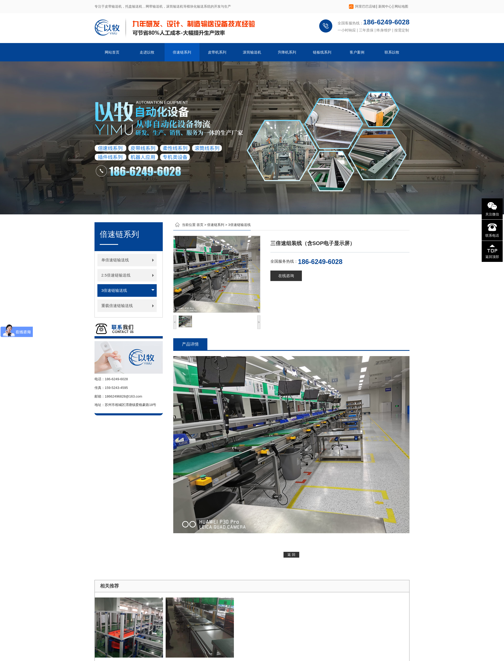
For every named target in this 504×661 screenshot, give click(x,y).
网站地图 (401, 6)
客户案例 (357, 52)
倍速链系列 (182, 52)
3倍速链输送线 (114, 290)
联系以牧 (392, 52)
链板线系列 (322, 52)
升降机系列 (287, 52)
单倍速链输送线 (115, 260)
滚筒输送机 (252, 52)
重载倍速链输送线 (117, 305)
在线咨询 (286, 275)
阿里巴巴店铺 (365, 6)
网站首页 (112, 52)
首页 (200, 225)
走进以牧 (147, 52)
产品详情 (190, 344)
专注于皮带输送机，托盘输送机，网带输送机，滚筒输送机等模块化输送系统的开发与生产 (162, 6)
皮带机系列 (217, 52)
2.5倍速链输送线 (115, 275)
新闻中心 (385, 6)
